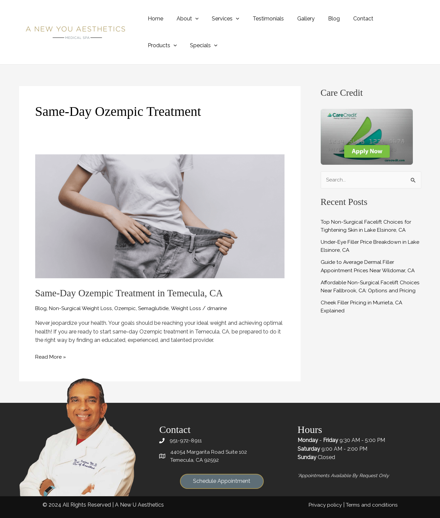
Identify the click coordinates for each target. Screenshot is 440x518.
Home (154, 18)
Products (381, 18)
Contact (346, 18)
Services (219, 18)
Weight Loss (190, 308)
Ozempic (127, 308)
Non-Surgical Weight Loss (81, 308)
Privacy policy (324, 504)
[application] (191, 18)
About (184, 18)
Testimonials (258, 18)
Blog (319, 18)
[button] (222, 481)
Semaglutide (157, 308)
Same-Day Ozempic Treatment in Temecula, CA (132, 292)
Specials (160, 45)
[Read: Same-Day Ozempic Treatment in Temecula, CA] (160, 216)
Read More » (51, 356)
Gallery (294, 18)
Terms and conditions (371, 504)
